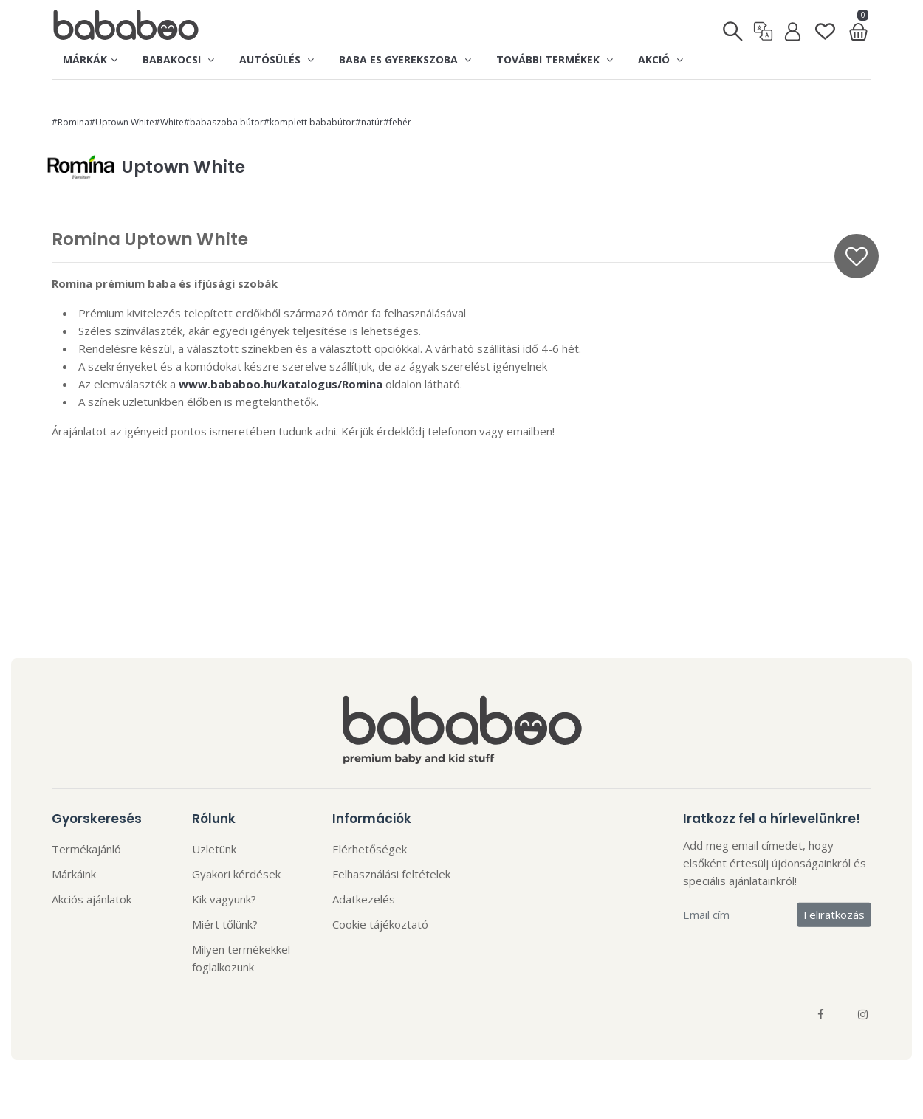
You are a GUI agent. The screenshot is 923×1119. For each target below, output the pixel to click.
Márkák (90, 59)
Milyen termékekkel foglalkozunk (241, 958)
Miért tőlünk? (225, 924)
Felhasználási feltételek (391, 874)
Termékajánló (86, 848)
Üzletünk (214, 848)
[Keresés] (734, 26)
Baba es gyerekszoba (405, 59)
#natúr (369, 122)
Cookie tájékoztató (380, 924)
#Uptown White (121, 122)
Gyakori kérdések (236, 874)
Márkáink (74, 874)
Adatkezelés (363, 899)
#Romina (70, 122)
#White (169, 122)
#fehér (397, 122)
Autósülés (276, 59)
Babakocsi (178, 59)
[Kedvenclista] (825, 25)
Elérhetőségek (369, 848)
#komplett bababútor (309, 122)
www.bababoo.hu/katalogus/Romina (280, 383)
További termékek (554, 59)
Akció (660, 59)
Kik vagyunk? (224, 899)
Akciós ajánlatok (91, 899)
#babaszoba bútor (224, 122)
